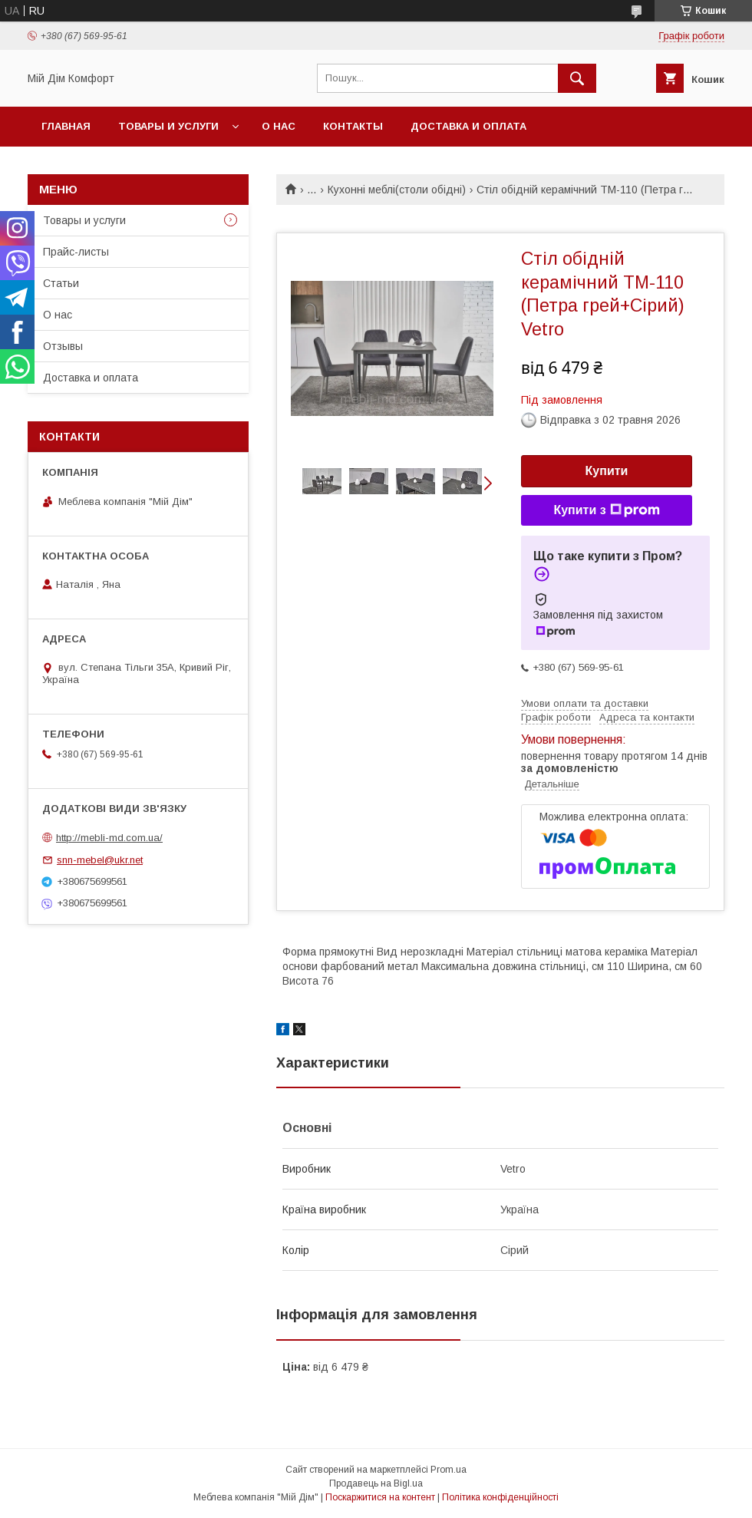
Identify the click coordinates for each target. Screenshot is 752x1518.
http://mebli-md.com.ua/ (109, 837)
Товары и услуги (168, 126)
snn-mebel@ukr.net (100, 860)
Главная (66, 126)
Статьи (61, 283)
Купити (606, 470)
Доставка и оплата (468, 126)
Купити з (606, 510)
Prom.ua (448, 1469)
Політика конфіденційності (500, 1497)
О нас (278, 126)
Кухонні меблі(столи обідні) (397, 189)
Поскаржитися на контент (380, 1497)
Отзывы (63, 346)
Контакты (353, 126)
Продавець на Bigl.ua (376, 1483)
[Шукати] (577, 78)
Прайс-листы (76, 252)
